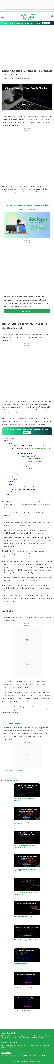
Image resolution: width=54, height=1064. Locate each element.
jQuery (6, 78)
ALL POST (19, 1055)
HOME (2, 1055)
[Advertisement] (27, 55)
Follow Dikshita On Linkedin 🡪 (14, 771)
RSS (30, 1055)
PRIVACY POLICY (36, 1055)
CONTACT (13, 1055)
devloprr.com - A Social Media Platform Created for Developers (27, 431)
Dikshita (26, 78)
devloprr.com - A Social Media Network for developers (27, 23)
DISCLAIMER (44, 1055)
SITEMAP (25, 1055)
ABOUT (7, 1055)
